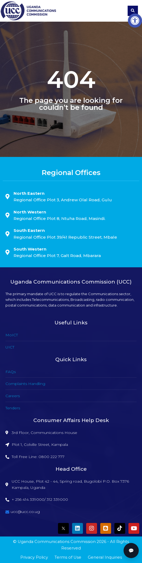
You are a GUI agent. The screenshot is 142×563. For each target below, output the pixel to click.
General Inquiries (105, 557)
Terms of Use (67, 557)
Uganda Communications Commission (57, 541)
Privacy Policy (34, 557)
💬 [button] (131, 551)
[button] (135, 21)
